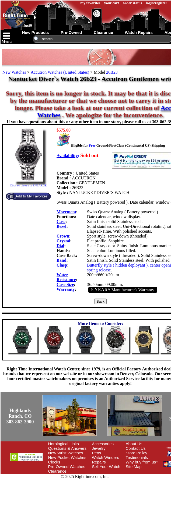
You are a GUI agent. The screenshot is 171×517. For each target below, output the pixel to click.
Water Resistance (66, 277)
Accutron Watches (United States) (60, 72)
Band (61, 260)
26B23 (112, 72)
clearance (103, 32)
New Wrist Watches (65, 453)
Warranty (66, 289)
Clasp (62, 265)
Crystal (63, 241)
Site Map (134, 466)
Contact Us (136, 448)
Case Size (65, 284)
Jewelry (99, 448)
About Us (134, 443)
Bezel (61, 226)
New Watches (14, 72)
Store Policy (136, 453)
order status (132, 3)
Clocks (54, 462)
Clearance (57, 471)
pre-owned (71, 32)
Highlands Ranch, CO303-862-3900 (20, 416)
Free (92, 145)
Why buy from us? (142, 462)
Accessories (103, 443)
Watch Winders (105, 457)
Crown (63, 236)
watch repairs (139, 32)
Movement (66, 212)
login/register (156, 3)
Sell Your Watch (106, 466)
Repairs (99, 462)
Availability (67, 155)
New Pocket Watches (67, 457)
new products (35, 32)
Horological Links (63, 443)
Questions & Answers (67, 448)
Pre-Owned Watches (66, 466)
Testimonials (137, 457)
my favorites (90, 3)
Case (61, 221)
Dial (60, 245)
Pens (96, 453)
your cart (111, 3)
